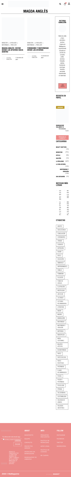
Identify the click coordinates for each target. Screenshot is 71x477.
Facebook (60, 439)
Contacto (28, 442)
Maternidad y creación (64, 170)
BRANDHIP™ (56, 474)
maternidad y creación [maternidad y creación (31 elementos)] (61, 326)
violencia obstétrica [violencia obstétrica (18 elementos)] (61, 407)
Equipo (27, 439)
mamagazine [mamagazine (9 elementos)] (61, 318)
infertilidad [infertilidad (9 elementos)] (61, 290)
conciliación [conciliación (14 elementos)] (61, 233)
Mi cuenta (44, 455)
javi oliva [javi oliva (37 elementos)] (60, 294)
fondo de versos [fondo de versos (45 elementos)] (60, 282)
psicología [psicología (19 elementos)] (61, 385)
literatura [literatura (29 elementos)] (61, 307)
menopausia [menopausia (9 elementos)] (61, 335)
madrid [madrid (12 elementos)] (60, 314)
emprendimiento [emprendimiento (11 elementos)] (62, 266)
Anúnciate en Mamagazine (29, 452)
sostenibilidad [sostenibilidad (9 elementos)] (62, 396)
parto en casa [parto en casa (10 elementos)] (62, 357)
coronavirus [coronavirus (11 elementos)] (61, 237)
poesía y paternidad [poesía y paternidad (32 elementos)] (61, 381)
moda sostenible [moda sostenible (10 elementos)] (61, 339)
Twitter (60, 442)
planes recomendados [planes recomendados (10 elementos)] (62, 371)
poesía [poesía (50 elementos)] (59, 376)
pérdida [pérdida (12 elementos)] (60, 389)
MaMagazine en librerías (30, 458)
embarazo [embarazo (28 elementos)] (61, 263)
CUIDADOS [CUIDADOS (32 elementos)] (60, 244)
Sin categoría (60, 176)
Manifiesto (28, 435)
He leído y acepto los (12, 440)
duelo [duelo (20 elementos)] (59, 255)
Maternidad (5, 45)
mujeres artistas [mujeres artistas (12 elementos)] (60, 345)
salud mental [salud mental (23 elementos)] (62, 393)
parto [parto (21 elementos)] (59, 353)
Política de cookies (45, 451)
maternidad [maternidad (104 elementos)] (61, 322)
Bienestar (5, 43)
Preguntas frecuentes (45, 436)
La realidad (13, 43)
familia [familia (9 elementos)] (60, 270)
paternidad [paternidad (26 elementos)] (61, 366)
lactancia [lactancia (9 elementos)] (60, 298)
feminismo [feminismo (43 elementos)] (61, 274)
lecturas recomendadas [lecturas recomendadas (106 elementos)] (62, 302)
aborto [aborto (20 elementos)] (60, 226)
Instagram (61, 435)
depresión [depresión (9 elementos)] (61, 248)
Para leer (14, 45)
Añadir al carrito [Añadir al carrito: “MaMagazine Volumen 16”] (62, 137)
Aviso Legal (45, 446)
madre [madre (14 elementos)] (59, 311)
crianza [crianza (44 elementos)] (60, 241)
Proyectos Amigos (28, 447)
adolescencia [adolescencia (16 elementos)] (62, 230)
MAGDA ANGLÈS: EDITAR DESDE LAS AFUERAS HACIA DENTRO (12, 49)
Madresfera (61, 446)
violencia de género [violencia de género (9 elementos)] (61, 401)
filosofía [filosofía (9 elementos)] (60, 277)
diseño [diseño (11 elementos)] (59, 252)
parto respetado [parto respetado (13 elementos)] (61, 362)
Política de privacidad (45, 441)
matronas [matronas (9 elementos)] (61, 331)
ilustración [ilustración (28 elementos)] (61, 287)
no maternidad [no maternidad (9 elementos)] (62, 350)
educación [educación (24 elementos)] (61, 259)
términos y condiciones (18, 440)
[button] (2, 4)
